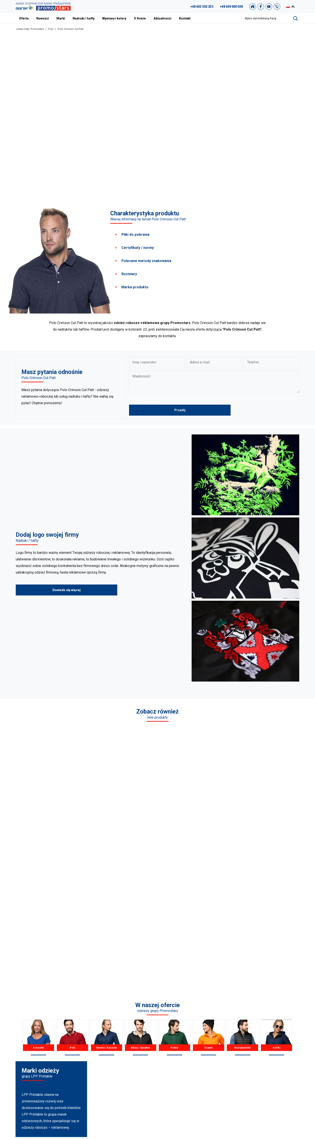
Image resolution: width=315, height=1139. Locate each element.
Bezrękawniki (242, 908)
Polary (174, 908)
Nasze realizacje (198, 1046)
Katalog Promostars (268, 1046)
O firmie (140, 18)
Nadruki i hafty (197, 1073)
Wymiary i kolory (114, 18)
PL (293, 6)
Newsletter (262, 1073)
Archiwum (262, 1051)
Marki (60, 18)
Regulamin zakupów (269, 1057)
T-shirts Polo (123, 1040)
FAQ (258, 1035)
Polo (51, 29)
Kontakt (185, 18)
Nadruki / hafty (83, 18)
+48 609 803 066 (50, 1058)
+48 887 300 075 (55, 1063)
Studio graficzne (266, 1040)
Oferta (24, 18)
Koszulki (38, 908)
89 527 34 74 (46, 1052)
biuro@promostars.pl (56, 1080)
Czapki (208, 908)
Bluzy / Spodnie (140, 908)
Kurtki (276, 908)
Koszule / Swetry (126, 1046)
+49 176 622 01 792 (57, 1069)
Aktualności (162, 18)
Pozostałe (122, 1079)
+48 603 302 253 (201, 6)
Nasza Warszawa (199, 1051)
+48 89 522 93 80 (53, 1074)
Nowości (42, 18)
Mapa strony (263, 1068)
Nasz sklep (262, 1079)
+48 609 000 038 (231, 6)
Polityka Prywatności (269, 1062)
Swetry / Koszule (106, 908)
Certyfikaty (194, 1057)
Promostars (37, 29)
